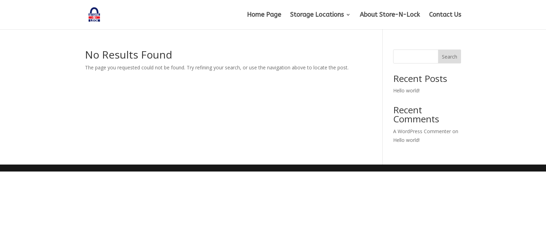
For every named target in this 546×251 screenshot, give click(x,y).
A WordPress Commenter (422, 131)
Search (449, 56)
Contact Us (445, 15)
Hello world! (406, 90)
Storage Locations (317, 15)
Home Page (264, 15)
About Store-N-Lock (390, 15)
